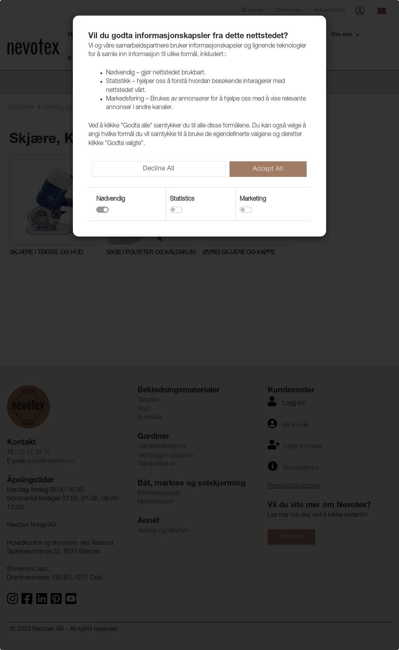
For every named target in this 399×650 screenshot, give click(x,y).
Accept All (268, 169)
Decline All (159, 169)
